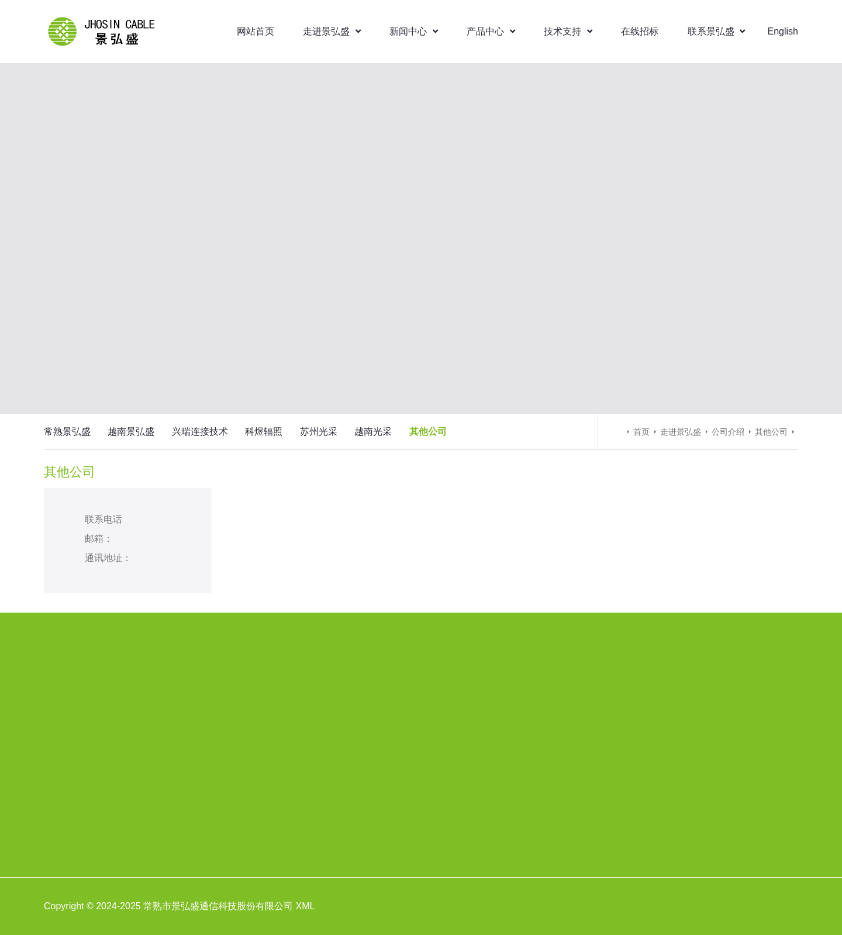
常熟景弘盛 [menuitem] (67, 431)
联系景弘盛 (716, 31)
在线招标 (639, 31)
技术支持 (568, 31)
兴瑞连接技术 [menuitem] (200, 431)
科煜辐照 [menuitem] (263, 431)
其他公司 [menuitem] (428, 431)
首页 (641, 431)
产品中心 (491, 31)
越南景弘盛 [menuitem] (131, 431)
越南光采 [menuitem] (373, 431)
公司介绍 (728, 431)
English (783, 31)
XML (305, 906)
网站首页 (255, 31)
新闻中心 (413, 31)
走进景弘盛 (331, 31)
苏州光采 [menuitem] (318, 431)
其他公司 (771, 431)
